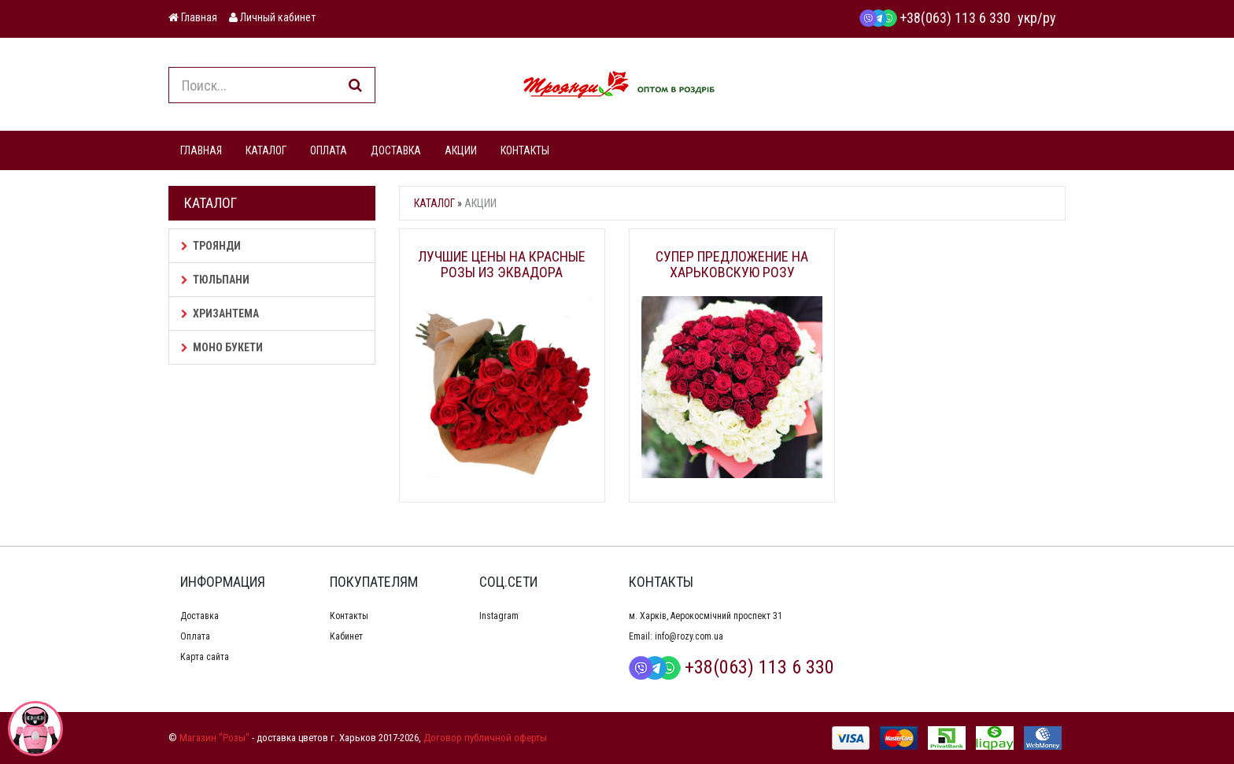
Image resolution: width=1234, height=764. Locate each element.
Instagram (499, 615)
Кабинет (346, 636)
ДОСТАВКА (396, 150)
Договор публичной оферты (485, 738)
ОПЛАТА (328, 150)
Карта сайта (204, 656)
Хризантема (220, 313)
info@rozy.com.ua (689, 636)
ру (1049, 17)
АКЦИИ (461, 150)
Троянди (211, 245)
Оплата (195, 636)
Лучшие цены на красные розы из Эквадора (502, 264)
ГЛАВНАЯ (201, 150)
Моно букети (222, 347)
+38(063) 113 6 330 (934, 17)
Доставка (199, 615)
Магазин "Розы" (214, 738)
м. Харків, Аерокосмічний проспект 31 (705, 615)
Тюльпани (215, 279)
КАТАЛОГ (266, 150)
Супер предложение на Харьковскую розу (732, 264)
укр (1027, 17)
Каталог (434, 203)
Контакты (349, 615)
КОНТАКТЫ (525, 150)
